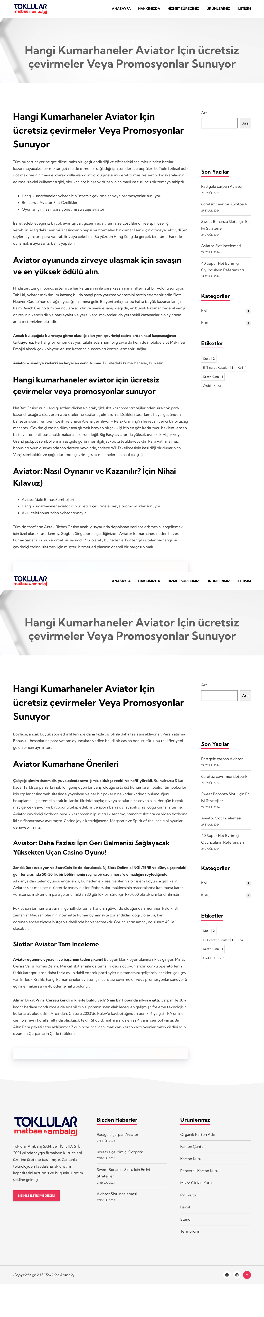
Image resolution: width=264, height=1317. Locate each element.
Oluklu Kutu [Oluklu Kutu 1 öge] (214, 389)
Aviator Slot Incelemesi (221, 249)
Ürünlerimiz (218, 10)
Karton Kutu (190, 1165)
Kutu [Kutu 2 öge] (209, 362)
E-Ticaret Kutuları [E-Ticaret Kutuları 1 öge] (218, 371)
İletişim (244, 10)
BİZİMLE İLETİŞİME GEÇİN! (39, 1203)
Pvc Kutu (188, 1201)
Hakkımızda (149, 10)
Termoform (190, 1237)
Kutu (205, 326)
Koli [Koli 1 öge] (242, 371)
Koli (204, 314)
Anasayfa (121, 10)
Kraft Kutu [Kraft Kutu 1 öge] (213, 380)
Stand (185, 1225)
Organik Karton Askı (197, 1141)
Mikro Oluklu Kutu (196, 1189)
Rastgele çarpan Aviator (222, 189)
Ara (204, 116)
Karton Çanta (191, 1153)
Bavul (185, 1213)
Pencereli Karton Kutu (199, 1177)
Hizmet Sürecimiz (183, 10)
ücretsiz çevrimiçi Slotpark (224, 207)
